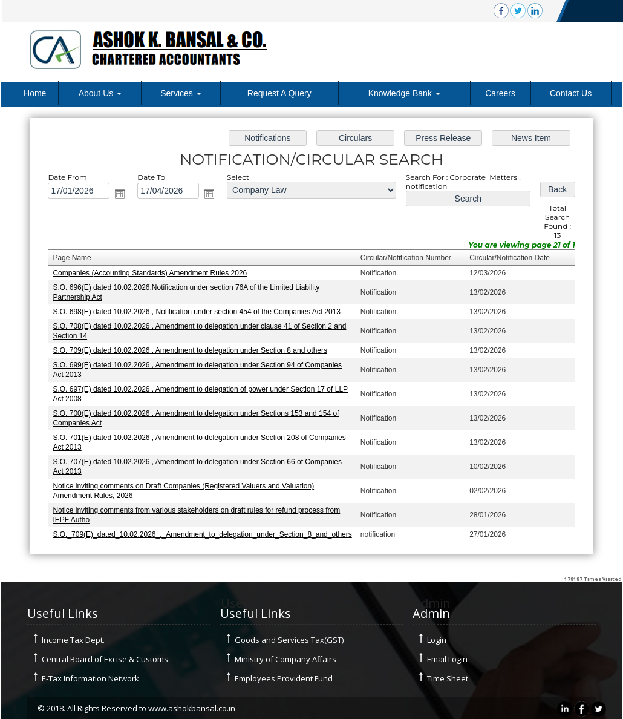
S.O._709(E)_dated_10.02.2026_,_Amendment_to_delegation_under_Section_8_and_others (204, 531)
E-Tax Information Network (90, 678)
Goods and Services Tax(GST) (289, 639)
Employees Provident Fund (284, 678)
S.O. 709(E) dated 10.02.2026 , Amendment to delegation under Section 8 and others (192, 350)
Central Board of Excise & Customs (105, 659)
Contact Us (571, 93)
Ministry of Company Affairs (285, 659)
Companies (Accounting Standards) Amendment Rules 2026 (153, 275)
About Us (100, 93)
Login (436, 639)
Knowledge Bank (404, 93)
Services (180, 93)
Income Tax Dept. (73, 639)
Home (35, 93)
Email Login (447, 659)
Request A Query (279, 93)
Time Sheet (447, 678)
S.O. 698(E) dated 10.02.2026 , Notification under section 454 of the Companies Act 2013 (199, 312)
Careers (500, 93)
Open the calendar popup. (124, 196)
